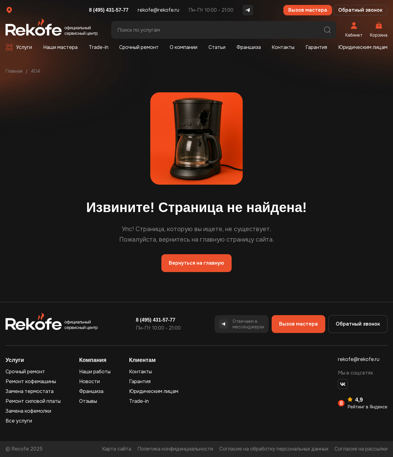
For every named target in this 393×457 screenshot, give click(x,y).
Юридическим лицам (362, 47)
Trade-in (98, 47)
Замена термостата (30, 391)
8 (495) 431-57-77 (108, 10)
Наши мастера (60, 47)
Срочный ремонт (139, 47)
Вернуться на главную (196, 263)
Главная (14, 71)
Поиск (327, 30)
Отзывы (88, 401)
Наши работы (95, 371)
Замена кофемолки (28, 411)
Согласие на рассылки (360, 449)
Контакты (283, 47)
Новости (89, 381)
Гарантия (316, 47)
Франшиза (249, 47)
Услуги (24, 47)
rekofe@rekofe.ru (158, 10)
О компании (183, 47)
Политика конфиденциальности (175, 449)
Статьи (217, 47)
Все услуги (19, 421)
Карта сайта (116, 449)
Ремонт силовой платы (33, 401)
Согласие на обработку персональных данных (273, 449)
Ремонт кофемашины (31, 381)
